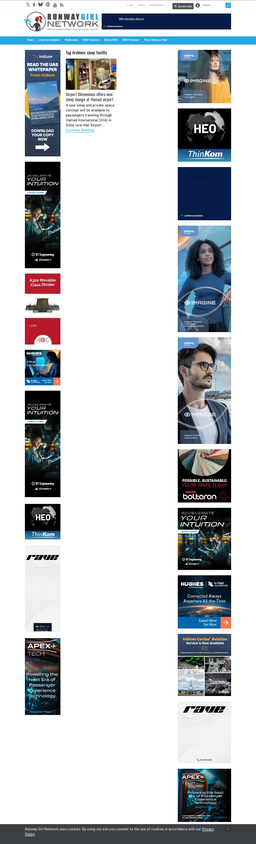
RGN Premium (130, 40)
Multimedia (71, 40)
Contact (141, 5)
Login (130, 5)
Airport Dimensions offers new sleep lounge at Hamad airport (89, 96)
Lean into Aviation (49, 40)
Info (197, 5)
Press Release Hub (155, 40)
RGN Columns (91, 40)
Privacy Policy (156, 5)
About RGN (111, 40)
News (30, 40)
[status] (227, 829)
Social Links (185, 6)
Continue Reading (80, 130)
